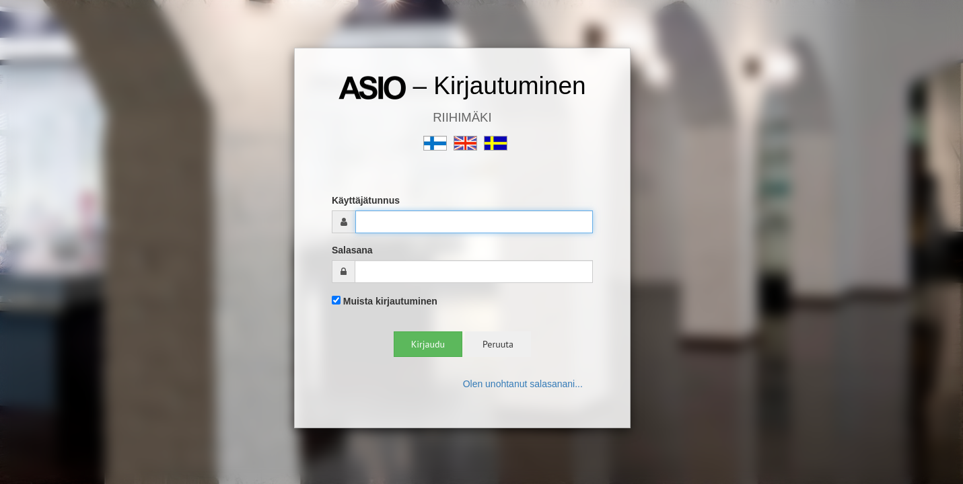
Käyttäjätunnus (366, 200)
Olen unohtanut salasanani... (523, 383)
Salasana (352, 250)
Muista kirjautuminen (384, 301)
